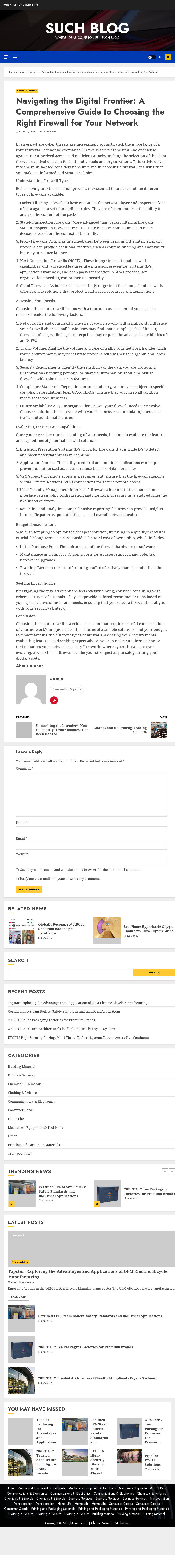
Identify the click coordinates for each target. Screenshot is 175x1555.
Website (22, 854)
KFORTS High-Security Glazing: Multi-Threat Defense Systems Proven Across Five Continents (78, 1037)
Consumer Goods (21, 1110)
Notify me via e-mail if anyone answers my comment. (58, 879)
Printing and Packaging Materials (34, 1145)
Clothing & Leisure (22, 1092)
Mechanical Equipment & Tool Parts (35, 1127)
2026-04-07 (132, 936)
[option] (48, 1195)
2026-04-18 (47, 1202)
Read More (18, 1297)
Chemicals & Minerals (24, 1084)
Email (21, 838)
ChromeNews (100, 1523)
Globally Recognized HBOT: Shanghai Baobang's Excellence (61, 929)
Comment (24, 768)
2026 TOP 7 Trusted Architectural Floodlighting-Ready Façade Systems (62, 1029)
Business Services (27, 90)
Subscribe (168, 57)
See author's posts (67, 689)
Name (22, 822)
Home (10, 1488)
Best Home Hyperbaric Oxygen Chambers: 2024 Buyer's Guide (149, 928)
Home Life (16, 1119)
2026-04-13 (47, 938)
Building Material (21, 1066)
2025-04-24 (36, 131)
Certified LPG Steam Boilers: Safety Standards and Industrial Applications (64, 1011)
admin (22, 131)
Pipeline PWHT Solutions (153, 1460)
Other (12, 1136)
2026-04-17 (132, 1200)
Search (18, 960)
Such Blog (87, 28)
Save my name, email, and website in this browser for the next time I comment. (80, 869)
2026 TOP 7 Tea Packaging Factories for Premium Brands (51, 1020)
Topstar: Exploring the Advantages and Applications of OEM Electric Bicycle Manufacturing (78, 1003)
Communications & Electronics (31, 1101)
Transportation (19, 1153)
